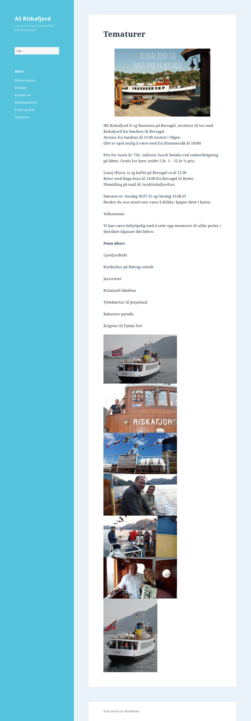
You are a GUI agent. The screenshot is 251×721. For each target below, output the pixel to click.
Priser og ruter (25, 110)
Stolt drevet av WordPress (121, 711)
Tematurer (22, 117)
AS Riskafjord (33, 18)
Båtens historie (25, 80)
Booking (20, 88)
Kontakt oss (23, 95)
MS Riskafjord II (26, 102)
